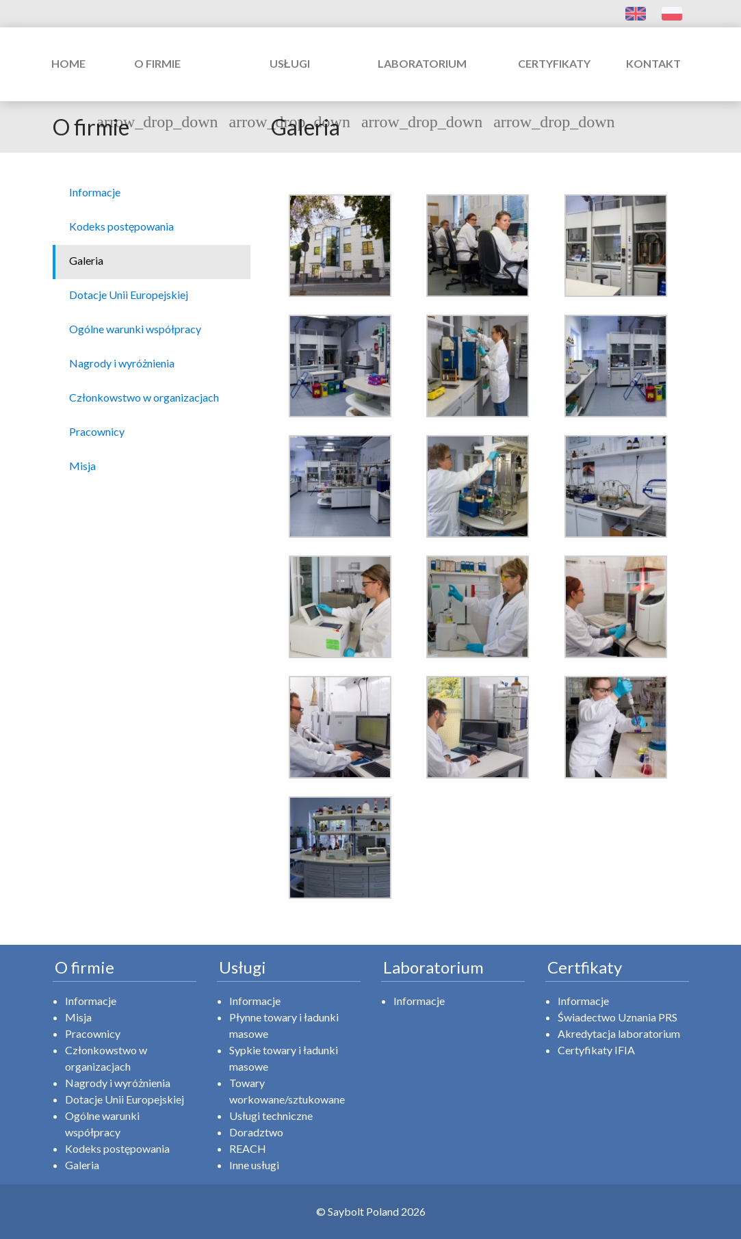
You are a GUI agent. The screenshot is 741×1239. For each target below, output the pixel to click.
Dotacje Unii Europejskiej (124, 1099)
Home (68, 63)
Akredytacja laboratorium (619, 1033)
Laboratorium (421, 78)
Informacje (90, 1000)
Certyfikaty (553, 78)
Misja (78, 1016)
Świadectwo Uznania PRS (617, 1016)
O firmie (157, 78)
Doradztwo (256, 1131)
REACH (247, 1148)
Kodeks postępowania (117, 1148)
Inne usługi (254, 1164)
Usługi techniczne (271, 1115)
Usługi (289, 78)
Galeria (82, 1164)
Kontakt (653, 63)
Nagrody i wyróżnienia (117, 1082)
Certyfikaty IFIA (596, 1049)
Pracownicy (92, 1033)
